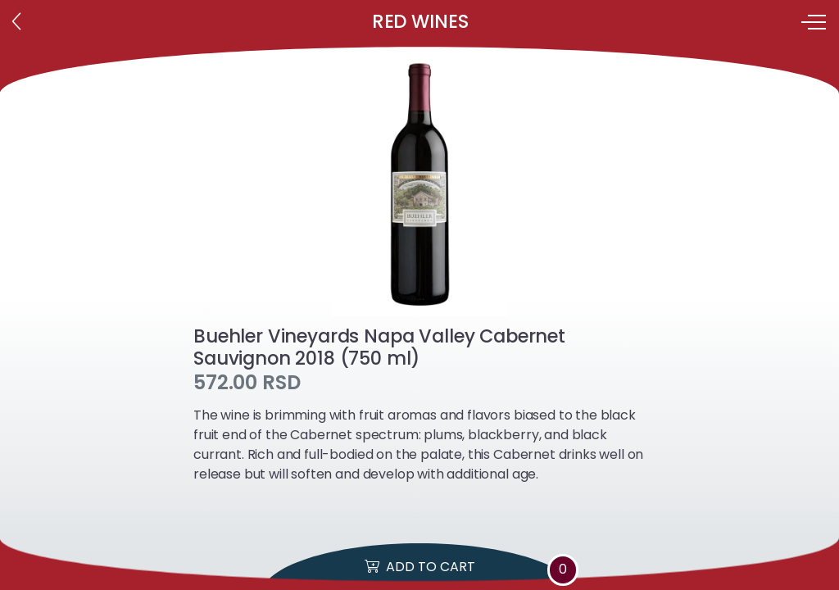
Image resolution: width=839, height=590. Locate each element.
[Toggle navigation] (815, 22)
